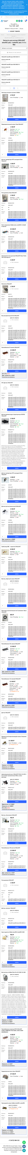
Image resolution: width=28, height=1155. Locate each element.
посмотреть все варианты (8, 377)
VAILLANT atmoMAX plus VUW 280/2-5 (17, 298)
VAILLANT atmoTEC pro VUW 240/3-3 (16, 111)
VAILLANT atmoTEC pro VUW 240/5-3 (16, 112)
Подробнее (10, 116)
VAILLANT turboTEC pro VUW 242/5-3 (16, 248)
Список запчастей (5, 59)
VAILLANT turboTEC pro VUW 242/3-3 (16, 217)
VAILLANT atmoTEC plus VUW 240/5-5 (10, 56)
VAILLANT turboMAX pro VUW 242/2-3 (17, 305)
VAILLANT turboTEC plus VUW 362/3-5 (17, 215)
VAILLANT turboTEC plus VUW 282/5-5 (10, 79)
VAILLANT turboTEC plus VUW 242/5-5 (10, 72)
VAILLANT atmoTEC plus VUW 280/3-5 (17, 108)
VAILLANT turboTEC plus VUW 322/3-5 (17, 214)
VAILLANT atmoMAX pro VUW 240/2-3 (17, 300)
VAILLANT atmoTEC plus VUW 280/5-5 (10, 64)
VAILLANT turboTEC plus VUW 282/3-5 (17, 115)
